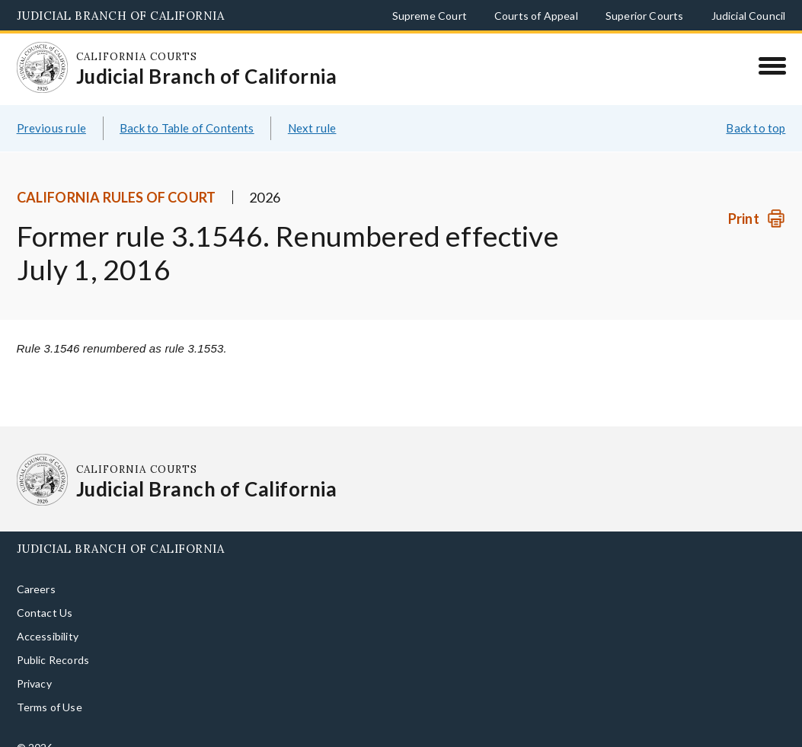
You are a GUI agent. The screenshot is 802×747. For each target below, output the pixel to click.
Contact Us (45, 595)
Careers (36, 571)
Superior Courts (644, 15)
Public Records (53, 642)
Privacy (34, 665)
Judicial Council (748, 15)
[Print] (756, 200)
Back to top (755, 110)
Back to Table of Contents (187, 110)
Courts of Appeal (536, 15)
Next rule (312, 110)
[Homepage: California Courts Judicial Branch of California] (36, 61)
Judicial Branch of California (121, 15)
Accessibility (47, 618)
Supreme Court (429, 15)
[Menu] (772, 65)
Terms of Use (49, 689)
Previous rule (51, 110)
